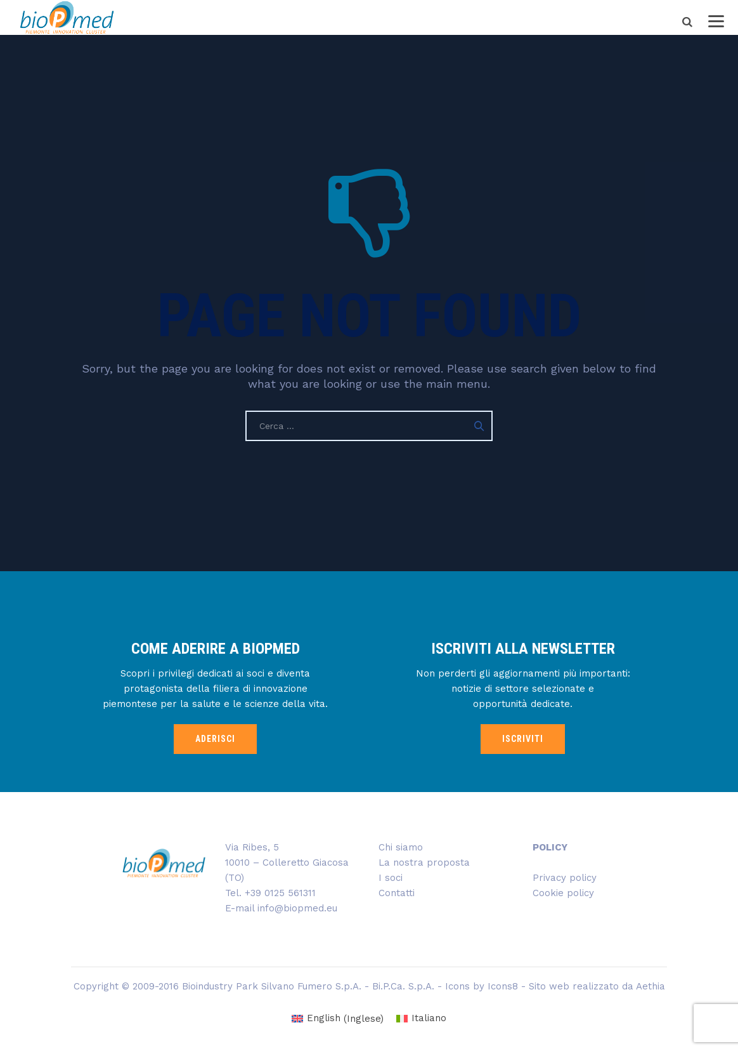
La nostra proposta (424, 862)
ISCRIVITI (522, 739)
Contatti (397, 893)
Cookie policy (563, 893)
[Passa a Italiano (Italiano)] (421, 1019)
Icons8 (503, 986)
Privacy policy (565, 877)
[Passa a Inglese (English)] (337, 1019)
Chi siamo (401, 847)
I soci (391, 877)
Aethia (650, 986)
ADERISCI (215, 739)
